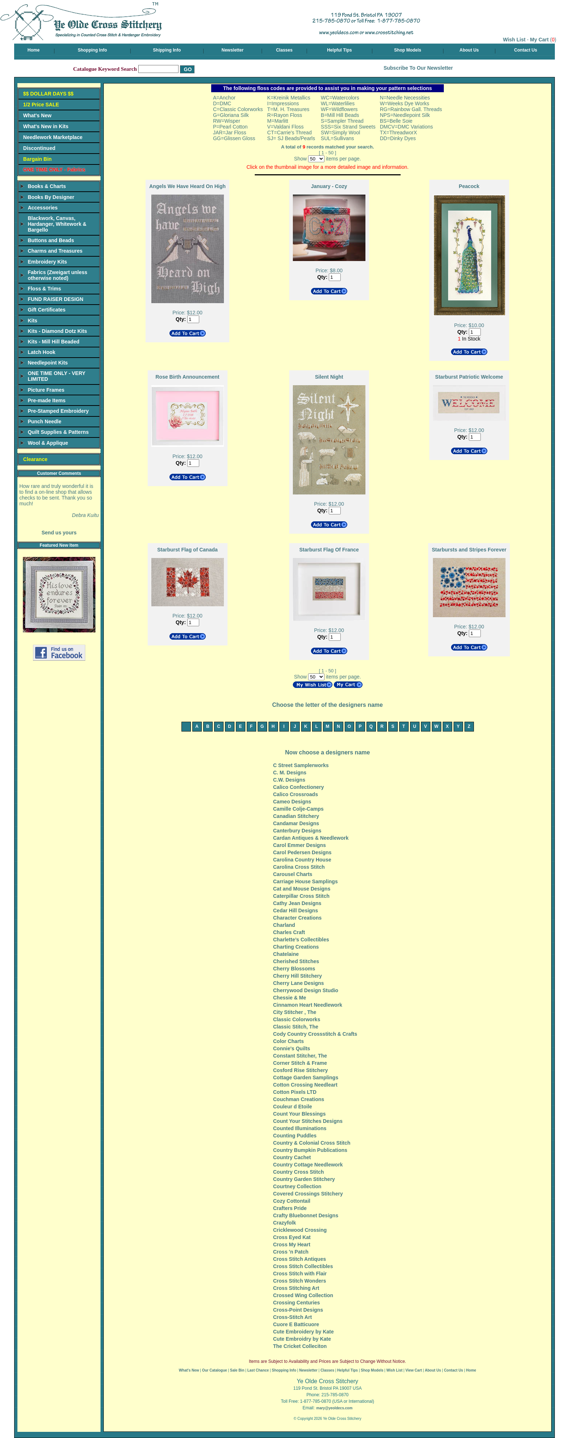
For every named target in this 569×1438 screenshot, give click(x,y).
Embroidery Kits (47, 262)
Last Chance (258, 1370)
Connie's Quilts (291, 1048)
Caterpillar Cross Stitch (301, 896)
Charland (284, 925)
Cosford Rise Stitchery (300, 1070)
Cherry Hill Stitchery (297, 976)
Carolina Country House (302, 860)
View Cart (413, 1370)
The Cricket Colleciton (300, 1346)
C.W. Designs (289, 780)
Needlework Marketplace (52, 137)
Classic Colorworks (296, 1019)
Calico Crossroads (295, 794)
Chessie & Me (289, 998)
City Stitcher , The (294, 1012)
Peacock (469, 186)
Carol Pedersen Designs (302, 852)
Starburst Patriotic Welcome (469, 377)
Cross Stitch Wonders (299, 1281)
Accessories (43, 208)
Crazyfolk (284, 1223)
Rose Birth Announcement (187, 377)
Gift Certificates (46, 310)
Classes (284, 50)
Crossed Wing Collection (303, 1295)
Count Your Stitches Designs (308, 1121)
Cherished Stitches (296, 961)
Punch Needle (44, 421)
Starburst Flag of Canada (187, 550)
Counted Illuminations (300, 1128)
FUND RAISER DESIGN (55, 299)
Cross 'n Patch (290, 1252)
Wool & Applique (48, 443)
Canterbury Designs (297, 831)
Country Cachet (292, 1157)
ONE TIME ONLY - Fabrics (54, 169)
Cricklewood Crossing (300, 1230)
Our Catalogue (214, 1370)
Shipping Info (167, 50)
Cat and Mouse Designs (302, 889)
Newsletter (233, 50)
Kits (32, 320)
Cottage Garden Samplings (306, 1077)
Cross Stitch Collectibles (303, 1266)
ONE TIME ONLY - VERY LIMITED (56, 376)
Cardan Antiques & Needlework (311, 838)
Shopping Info (92, 50)
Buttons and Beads (51, 240)
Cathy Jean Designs (297, 903)
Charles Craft (289, 932)
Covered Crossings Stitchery (308, 1194)
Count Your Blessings (299, 1114)
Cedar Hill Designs (295, 910)
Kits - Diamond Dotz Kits (57, 331)
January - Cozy (329, 186)
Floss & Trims (44, 289)
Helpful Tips (339, 50)
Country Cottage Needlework (308, 1165)
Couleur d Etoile (292, 1106)
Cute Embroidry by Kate (302, 1339)
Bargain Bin (37, 159)
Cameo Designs (292, 801)
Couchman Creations (298, 1099)
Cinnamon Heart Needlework (308, 1005)
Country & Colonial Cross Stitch (312, 1143)
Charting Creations (296, 947)
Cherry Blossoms (294, 968)
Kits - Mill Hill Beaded (53, 342)
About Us (469, 50)
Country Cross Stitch (298, 1172)
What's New (37, 115)
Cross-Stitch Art (292, 1317)
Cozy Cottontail (292, 1201)
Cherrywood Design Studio (306, 990)
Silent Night (329, 377)
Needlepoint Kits (47, 363)
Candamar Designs (296, 823)
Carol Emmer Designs (299, 845)
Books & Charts (47, 186)
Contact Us (525, 50)
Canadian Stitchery (296, 816)
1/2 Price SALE (41, 104)
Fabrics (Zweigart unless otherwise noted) (57, 275)
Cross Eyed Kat (292, 1237)
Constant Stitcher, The (300, 1056)
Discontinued (39, 148)
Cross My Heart (292, 1244)
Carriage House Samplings (305, 881)
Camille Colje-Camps (298, 809)
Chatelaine (286, 954)
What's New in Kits (46, 126)
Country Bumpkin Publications (310, 1150)
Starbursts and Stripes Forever (469, 550)
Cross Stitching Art (296, 1288)
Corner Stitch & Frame (300, 1063)
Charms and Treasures (55, 251)
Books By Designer (51, 197)
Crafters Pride (290, 1208)
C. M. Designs (290, 772)
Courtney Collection (297, 1186)
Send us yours (58, 532)
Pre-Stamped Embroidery (58, 411)
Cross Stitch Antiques (299, 1259)
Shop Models (407, 50)
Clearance (35, 459)
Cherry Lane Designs (298, 983)
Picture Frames (46, 390)
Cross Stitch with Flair (300, 1273)
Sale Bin (237, 1370)
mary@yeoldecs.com (334, 1408)
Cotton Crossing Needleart (305, 1085)
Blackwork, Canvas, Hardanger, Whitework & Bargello (57, 224)
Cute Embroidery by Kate (303, 1332)
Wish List (514, 39)
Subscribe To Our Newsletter (418, 68)
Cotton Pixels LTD (295, 1092)
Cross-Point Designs (298, 1310)
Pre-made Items (46, 400)
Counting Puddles (295, 1135)
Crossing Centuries (296, 1302)
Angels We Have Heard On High (187, 186)
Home (34, 50)
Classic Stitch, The (295, 1027)
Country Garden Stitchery (304, 1179)
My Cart (539, 39)
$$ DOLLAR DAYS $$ (48, 94)
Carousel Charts (292, 874)
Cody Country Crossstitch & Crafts (315, 1034)
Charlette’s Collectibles (301, 939)
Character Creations (297, 918)
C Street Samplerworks (301, 765)
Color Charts (288, 1041)
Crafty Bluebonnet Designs (306, 1215)
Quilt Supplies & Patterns (58, 432)
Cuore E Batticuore (296, 1324)
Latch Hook (41, 352)
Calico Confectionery (298, 787)
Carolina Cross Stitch (299, 867)
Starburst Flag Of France (329, 550)
